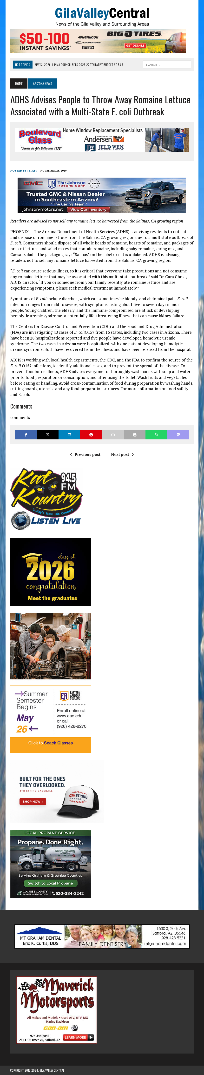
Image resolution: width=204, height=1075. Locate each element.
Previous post (85, 454)
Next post (122, 454)
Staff (32, 170)
